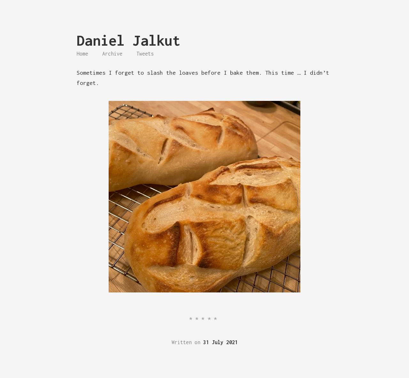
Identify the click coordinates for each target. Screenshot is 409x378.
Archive (112, 54)
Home (82, 54)
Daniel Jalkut (129, 40)
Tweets (145, 54)
